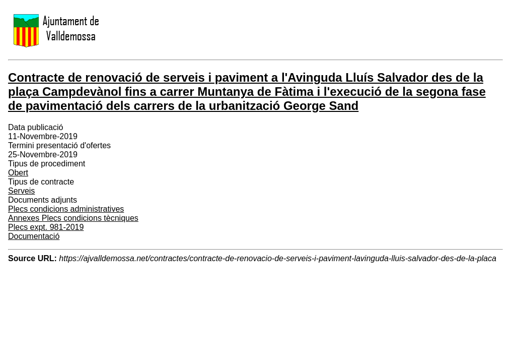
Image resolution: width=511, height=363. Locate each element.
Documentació (33, 236)
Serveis (21, 191)
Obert (18, 172)
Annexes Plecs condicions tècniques (73, 218)
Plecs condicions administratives (66, 209)
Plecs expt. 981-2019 (46, 227)
